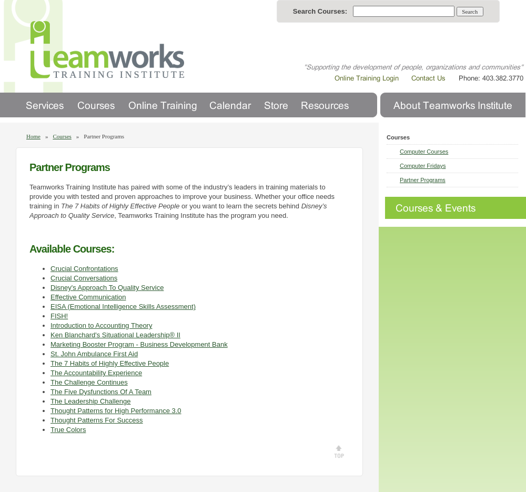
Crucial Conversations (83, 278)
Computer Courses (424, 151)
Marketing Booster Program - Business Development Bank (139, 344)
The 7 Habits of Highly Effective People (109, 363)
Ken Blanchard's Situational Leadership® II (115, 335)
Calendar (230, 105)
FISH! (59, 316)
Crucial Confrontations (84, 269)
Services (44, 105)
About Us (452, 105)
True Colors (68, 430)
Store (276, 105)
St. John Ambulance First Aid (94, 354)
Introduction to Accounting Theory (101, 325)
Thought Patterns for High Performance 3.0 (115, 411)
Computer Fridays (423, 166)
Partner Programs (423, 180)
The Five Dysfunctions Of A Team (100, 392)
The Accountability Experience (96, 373)
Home (33, 136)
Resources (325, 105)
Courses (95, 105)
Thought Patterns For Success (96, 420)
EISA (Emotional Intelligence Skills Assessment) (123, 306)
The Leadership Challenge (90, 401)
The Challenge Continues (89, 382)
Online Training (162, 105)
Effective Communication (88, 297)
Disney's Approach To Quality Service (107, 288)
